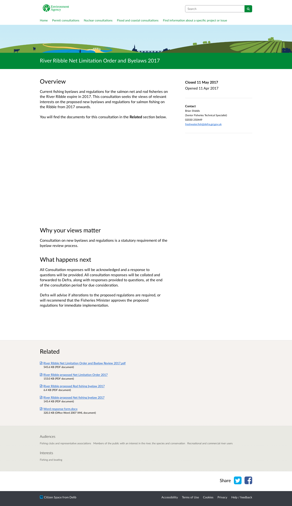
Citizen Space (53, 497)
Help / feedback (241, 497)
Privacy (222, 497)
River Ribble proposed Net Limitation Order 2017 (74, 374)
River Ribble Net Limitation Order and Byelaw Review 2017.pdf (83, 363)
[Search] (248, 8)
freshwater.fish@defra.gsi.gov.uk (203, 124)
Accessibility (169, 497)
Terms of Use (190, 497)
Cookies (208, 497)
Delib (72, 497)
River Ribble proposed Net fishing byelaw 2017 (72, 397)
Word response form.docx (58, 409)
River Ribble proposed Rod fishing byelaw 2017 (72, 386)
